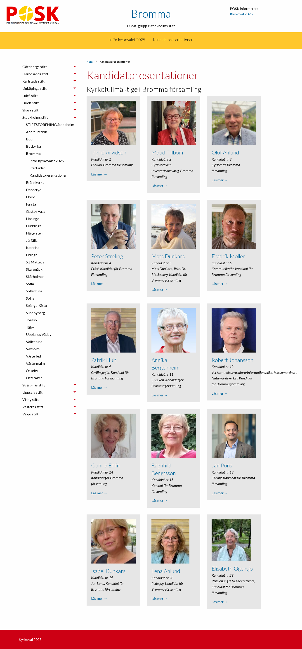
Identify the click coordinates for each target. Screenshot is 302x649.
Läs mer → (99, 174)
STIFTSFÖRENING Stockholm (50, 124)
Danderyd (33, 189)
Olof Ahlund (225, 152)
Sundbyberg (35, 312)
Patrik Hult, (104, 360)
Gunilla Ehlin (105, 465)
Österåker (34, 378)
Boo (29, 139)
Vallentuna (34, 341)
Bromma (151, 13)
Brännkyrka (35, 182)
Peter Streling (107, 256)
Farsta (31, 204)
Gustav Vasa (35, 211)
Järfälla (32, 240)
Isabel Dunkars (108, 571)
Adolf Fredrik (36, 132)
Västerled (33, 356)
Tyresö (31, 320)
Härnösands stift (35, 74)
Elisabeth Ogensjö (232, 569)
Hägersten (34, 233)
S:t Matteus (35, 262)
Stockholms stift (35, 117)
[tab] (49, 66)
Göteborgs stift (34, 66)
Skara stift (30, 110)
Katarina (32, 247)
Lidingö (32, 255)
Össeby (32, 370)
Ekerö (30, 197)
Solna (30, 298)
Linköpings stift (34, 88)
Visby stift (30, 399)
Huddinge (33, 226)
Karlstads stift (33, 81)
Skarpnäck (34, 269)
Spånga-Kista (36, 305)
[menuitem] (127, 40)
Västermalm (35, 363)
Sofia (30, 284)
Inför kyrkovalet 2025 (127, 39)
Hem (90, 61)
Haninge (32, 218)
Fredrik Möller (228, 256)
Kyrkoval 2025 (241, 14)
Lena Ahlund (165, 571)
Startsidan (37, 168)
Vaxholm (33, 349)
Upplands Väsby (38, 334)
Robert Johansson (232, 360)
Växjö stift (30, 414)
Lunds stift (30, 103)
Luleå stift (30, 95)
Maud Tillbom (167, 152)
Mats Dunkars (168, 256)
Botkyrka (33, 146)
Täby (30, 327)
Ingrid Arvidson (108, 152)
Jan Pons (222, 465)
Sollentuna (34, 291)
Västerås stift (32, 407)
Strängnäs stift (33, 385)
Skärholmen (35, 276)
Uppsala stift (32, 392)
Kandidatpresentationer (173, 39)
